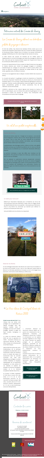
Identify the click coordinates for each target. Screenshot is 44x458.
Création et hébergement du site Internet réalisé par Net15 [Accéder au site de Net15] (28, 454)
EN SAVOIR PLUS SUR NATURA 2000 (32, 368)
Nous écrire (22, 414)
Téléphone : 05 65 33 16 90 (22, 410)
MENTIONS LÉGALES (30, 440)
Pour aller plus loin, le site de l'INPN (31, 376)
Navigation (6, 11)
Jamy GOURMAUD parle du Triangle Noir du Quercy (22, 190)
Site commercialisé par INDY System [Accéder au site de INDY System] (9, 454)
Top (1, 457)
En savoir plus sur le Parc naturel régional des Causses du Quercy (22, 102)
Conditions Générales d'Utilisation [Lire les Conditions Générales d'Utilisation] (30, 455)
